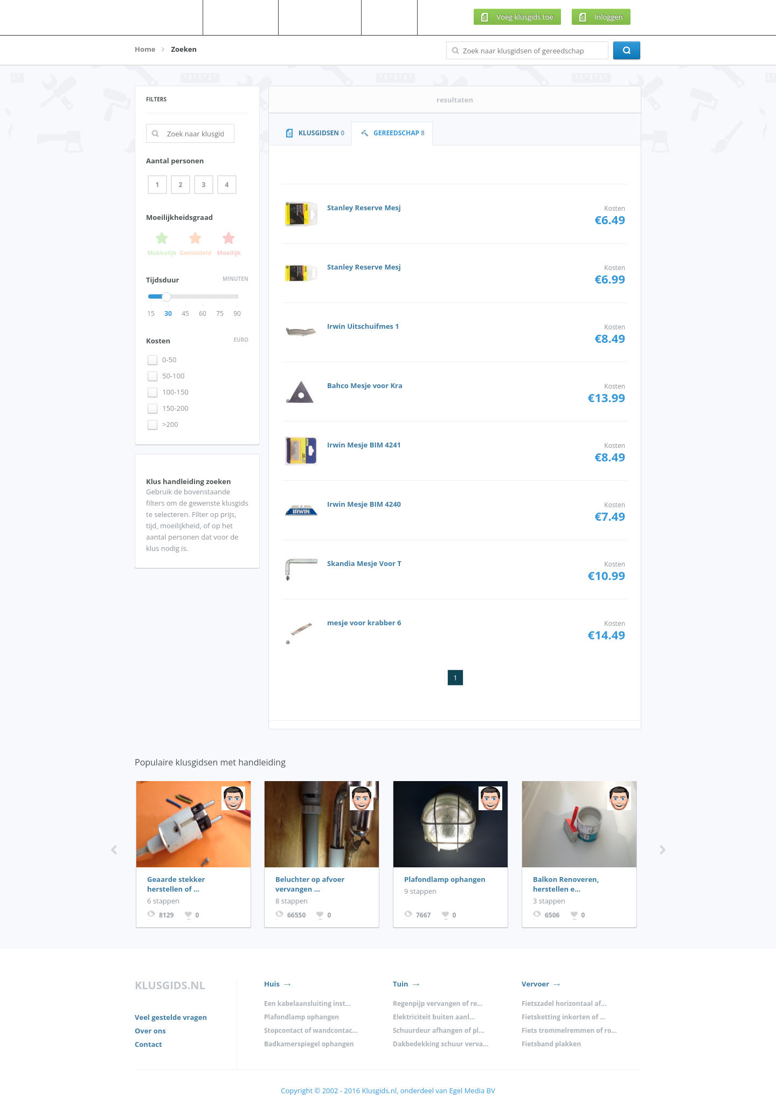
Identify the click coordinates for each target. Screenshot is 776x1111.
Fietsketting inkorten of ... (564, 1017)
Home (145, 49)
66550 (296, 915)
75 (220, 313)
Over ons (150, 1031)
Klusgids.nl (378, 1090)
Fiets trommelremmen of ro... (569, 1030)
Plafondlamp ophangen (445, 879)
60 (202, 313)
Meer (398, 17)
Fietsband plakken (551, 1043)
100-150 (175, 392)
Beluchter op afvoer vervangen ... (309, 884)
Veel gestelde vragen (171, 1017)
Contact (148, 1044)
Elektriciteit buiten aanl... (434, 1017)
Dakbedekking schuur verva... (440, 1043)
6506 (552, 915)
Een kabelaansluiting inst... (307, 1003)
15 (151, 313)
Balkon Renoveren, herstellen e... (566, 884)
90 (237, 313)
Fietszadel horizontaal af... (564, 1003)
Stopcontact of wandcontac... (311, 1030)
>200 (170, 424)
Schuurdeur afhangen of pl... (438, 1030)
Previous (114, 849)
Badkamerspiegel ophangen (309, 1043)
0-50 (169, 359)
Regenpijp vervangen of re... (438, 1003)
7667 (423, 915)
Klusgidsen (249, 17)
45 (185, 313)
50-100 (173, 376)
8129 (166, 915)
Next (663, 849)
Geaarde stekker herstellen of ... (176, 884)
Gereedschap (328, 17)
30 (168, 313)
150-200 (175, 408)
